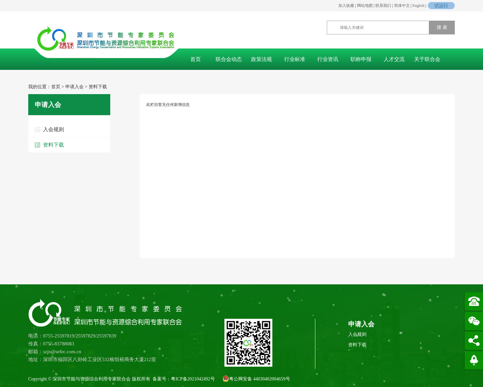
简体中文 (402, 5)
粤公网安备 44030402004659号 (256, 378)
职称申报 (360, 59)
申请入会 (74, 86)
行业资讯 (327, 59)
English (418, 5)
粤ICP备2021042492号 (193, 379)
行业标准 (294, 59)
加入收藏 (346, 5)
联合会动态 (229, 59)
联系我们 (383, 5)
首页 (195, 59)
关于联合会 (427, 59)
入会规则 (53, 129)
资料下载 (98, 86)
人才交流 (394, 59)
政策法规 (261, 59)
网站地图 (365, 5)
